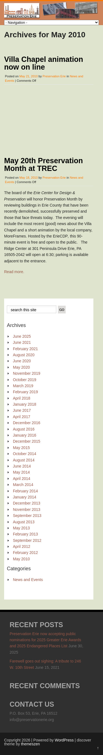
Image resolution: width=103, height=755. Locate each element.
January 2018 (24, 404)
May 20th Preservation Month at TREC (43, 164)
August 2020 (24, 354)
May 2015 (21, 447)
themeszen (30, 743)
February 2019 (25, 391)
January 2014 (24, 497)
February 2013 (25, 534)
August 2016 (24, 428)
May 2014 (21, 472)
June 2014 (22, 466)
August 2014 (24, 459)
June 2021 (22, 342)
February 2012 (25, 552)
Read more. (14, 271)
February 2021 (25, 348)
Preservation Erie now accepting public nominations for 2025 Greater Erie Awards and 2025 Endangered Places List (45, 639)
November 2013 (26, 509)
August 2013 (24, 521)
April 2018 (21, 397)
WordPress (64, 740)
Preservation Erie (54, 76)
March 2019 (23, 385)
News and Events (28, 579)
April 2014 (21, 478)
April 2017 (21, 416)
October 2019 (24, 379)
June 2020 (22, 360)
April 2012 (21, 546)
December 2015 (26, 441)
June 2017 (22, 410)
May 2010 (21, 558)
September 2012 (27, 540)
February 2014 (25, 490)
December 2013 (26, 503)
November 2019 (26, 373)
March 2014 (23, 484)
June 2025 (22, 336)
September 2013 (27, 515)
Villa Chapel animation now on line (43, 63)
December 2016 (26, 422)
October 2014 (24, 453)
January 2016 (24, 435)
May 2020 (21, 367)
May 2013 (21, 527)
